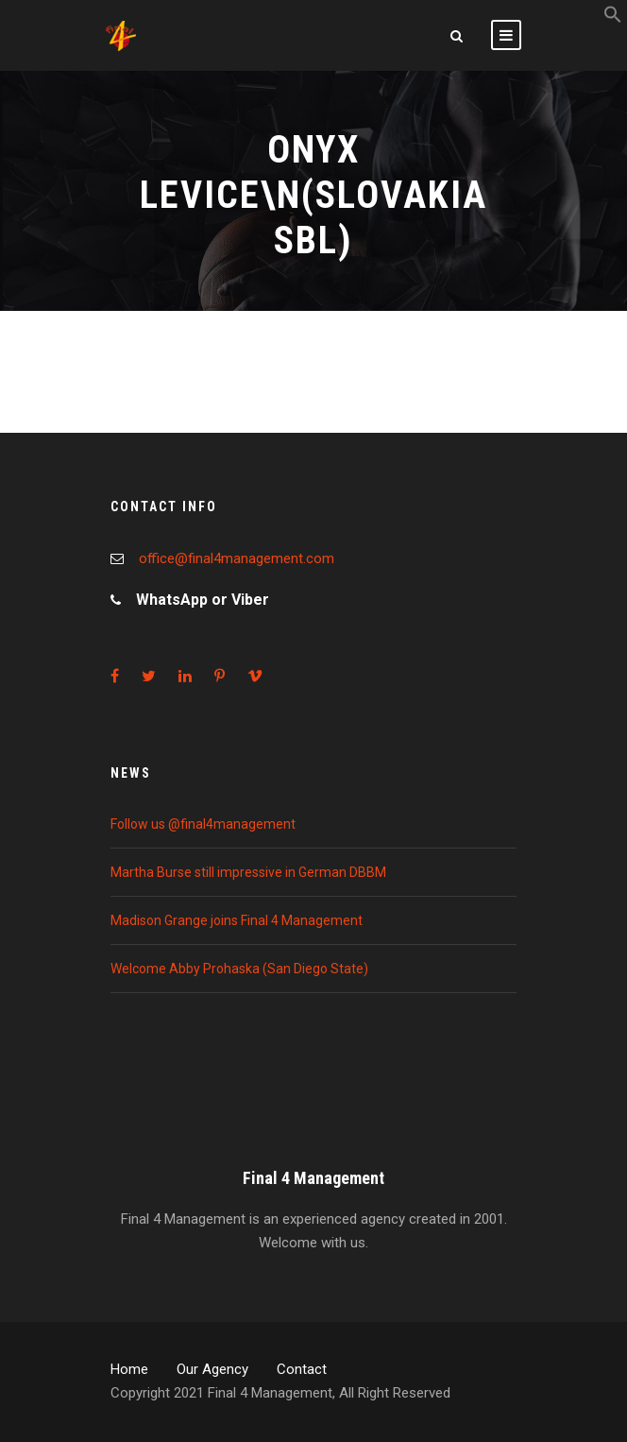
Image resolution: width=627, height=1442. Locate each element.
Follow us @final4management (203, 824)
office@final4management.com (236, 558)
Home (129, 1369)
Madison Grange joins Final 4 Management (236, 920)
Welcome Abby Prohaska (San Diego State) (239, 968)
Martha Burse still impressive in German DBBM (248, 872)
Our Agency (212, 1369)
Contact (302, 1369)
